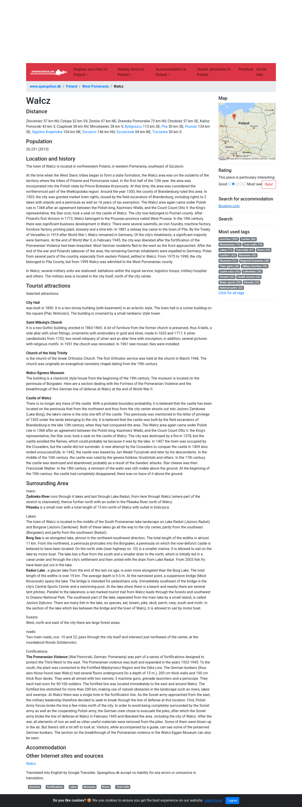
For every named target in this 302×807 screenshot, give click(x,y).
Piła (164, 126)
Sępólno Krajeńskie (47, 132)
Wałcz (31, 764)
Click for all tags (231, 293)
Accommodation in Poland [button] (171, 72)
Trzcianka (160, 132)
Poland (71, 86)
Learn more (213, 800)
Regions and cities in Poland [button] (90, 72)
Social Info (261, 72)
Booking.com (229, 206)
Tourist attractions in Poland (213, 72)
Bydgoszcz (133, 126)
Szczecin (89, 132)
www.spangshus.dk (45, 86)
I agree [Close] (232, 800)
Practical (246, 69)
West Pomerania (95, 86)
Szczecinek (125, 132)
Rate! (269, 184)
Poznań (191, 126)
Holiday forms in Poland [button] (130, 72)
